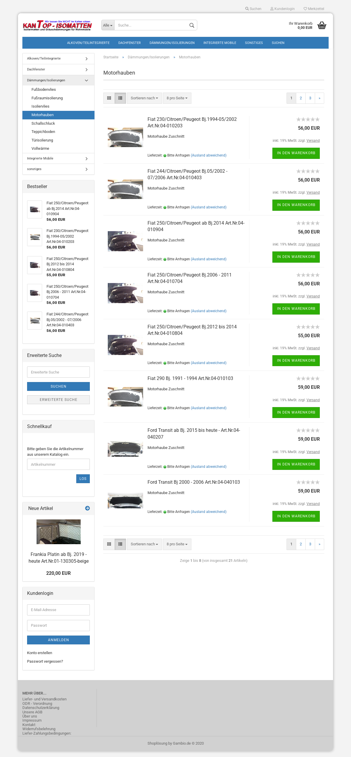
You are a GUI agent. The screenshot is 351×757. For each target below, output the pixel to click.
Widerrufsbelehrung (38, 734)
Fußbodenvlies (44, 95)
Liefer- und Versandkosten (44, 705)
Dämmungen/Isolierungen (172, 43)
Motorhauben (43, 121)
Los (83, 485)
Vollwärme (40, 154)
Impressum (32, 726)
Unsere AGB (32, 717)
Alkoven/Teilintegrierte (88, 43)
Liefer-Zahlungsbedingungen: (46, 739)
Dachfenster (129, 43)
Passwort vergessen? (45, 667)
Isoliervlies (40, 112)
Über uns (29, 722)
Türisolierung (42, 146)
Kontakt (28, 730)
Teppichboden (43, 137)
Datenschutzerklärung (40, 713)
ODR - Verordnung (37, 709)
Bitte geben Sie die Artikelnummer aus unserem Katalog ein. (55, 457)
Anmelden (58, 646)
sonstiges (254, 43)
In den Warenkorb (296, 159)
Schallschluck (43, 129)
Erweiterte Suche (58, 406)
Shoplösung (157, 749)
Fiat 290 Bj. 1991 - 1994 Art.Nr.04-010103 (190, 384)
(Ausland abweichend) (208, 161)
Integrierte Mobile (219, 43)
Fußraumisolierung (47, 104)
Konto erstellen (39, 658)
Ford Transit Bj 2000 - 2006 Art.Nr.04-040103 (194, 488)
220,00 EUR (58, 579)
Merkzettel (314, 9)
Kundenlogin (282, 9)
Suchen (253, 9)
